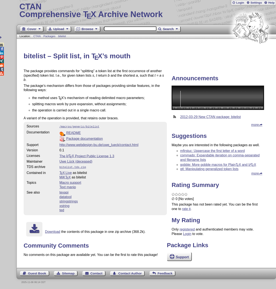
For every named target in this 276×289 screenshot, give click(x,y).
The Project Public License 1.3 (86, 155)
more (255, 125)
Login (240, 2)
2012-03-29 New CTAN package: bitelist (210, 117)
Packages (49, 36)
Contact (96, 273)
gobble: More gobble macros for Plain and (218, 164)
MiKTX (65, 176)
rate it (186, 209)
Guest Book (37, 273)
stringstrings (68, 200)
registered (187, 229)
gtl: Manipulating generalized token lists (209, 169)
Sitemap (68, 273)
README (73, 132)
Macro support (70, 182)
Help (271, 2)
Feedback (165, 273)
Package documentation (84, 138)
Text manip (67, 186)
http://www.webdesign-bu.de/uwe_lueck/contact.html (99, 144)
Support (182, 257)
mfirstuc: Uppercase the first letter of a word (212, 151)
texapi (64, 191)
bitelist (62, 36)
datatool (65, 196)
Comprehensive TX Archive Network (146, 11)
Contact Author (130, 273)
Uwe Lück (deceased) (75, 161)
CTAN (37, 36)
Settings (256, 2)
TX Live (65, 172)
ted (61, 209)
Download (52, 231)
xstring (64, 205)
